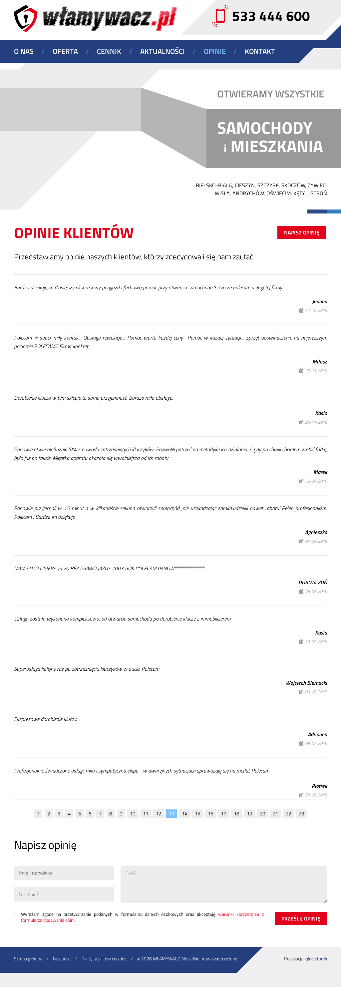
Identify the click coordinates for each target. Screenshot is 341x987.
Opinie (215, 51)
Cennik (109, 51)
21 (275, 813)
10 (132, 813)
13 (171, 813)
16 (210, 813)
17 (223, 813)
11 (145, 813)
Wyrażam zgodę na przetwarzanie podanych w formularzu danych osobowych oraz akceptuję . (142, 917)
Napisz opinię (301, 232)
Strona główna (28, 958)
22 (288, 813)
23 (301, 813)
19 (249, 813)
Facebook (62, 958)
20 (262, 813)
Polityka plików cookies (104, 958)
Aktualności (162, 51)
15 (197, 813)
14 (184, 813)
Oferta (65, 51)
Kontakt (260, 51)
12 (158, 813)
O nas (24, 51)
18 (236, 813)
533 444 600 (271, 15)
